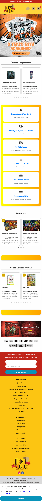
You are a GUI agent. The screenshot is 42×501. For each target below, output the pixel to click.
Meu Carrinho (21, 430)
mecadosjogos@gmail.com (21, 448)
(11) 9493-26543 (21, 442)
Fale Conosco (21, 405)
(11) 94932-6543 (21, 445)
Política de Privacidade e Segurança (21, 389)
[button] (12, 97)
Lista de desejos (21, 433)
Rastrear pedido (21, 386)
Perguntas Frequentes (21, 399)
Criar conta (21, 420)
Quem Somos (21, 383)
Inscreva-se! (21, 372)
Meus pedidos (21, 427)
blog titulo (21, 412)
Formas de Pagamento (21, 402)
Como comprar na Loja (21, 396)
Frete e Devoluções (21, 392)
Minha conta (21, 423)
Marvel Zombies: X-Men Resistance (21, 408)
